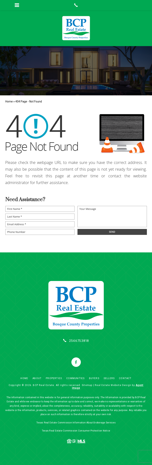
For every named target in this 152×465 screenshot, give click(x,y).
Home (24, 378)
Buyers (94, 378)
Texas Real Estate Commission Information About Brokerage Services (76, 422)
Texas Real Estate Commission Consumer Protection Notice (76, 430)
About (36, 378)
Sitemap (87, 385)
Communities (75, 378)
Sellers (109, 378)
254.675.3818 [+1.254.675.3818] (79, 341)
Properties (54, 378)
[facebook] (76, 362)
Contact (125, 378)
